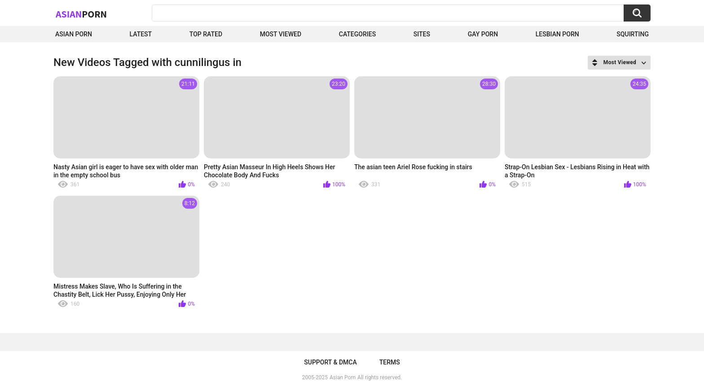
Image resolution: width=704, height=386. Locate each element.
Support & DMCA (330, 362)
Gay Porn (483, 34)
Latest (141, 34)
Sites (422, 34)
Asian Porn (73, 34)
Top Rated (205, 34)
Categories (357, 34)
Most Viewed (280, 34)
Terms (389, 362)
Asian (81, 14)
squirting (632, 34)
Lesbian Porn (557, 34)
